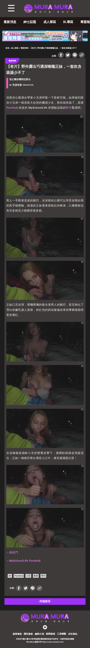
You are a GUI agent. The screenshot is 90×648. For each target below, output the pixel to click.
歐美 (36, 575)
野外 (69, 107)
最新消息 (10, 22)
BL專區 (68, 22)
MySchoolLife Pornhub (25, 560)
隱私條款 (28, 634)
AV (9, 575)
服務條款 (17, 634)
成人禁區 (49, 22)
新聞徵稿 (50, 634)
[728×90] (45, 40)
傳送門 (13, 552)
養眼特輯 (24, 48)
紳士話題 (29, 22)
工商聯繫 (61, 634)
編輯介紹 (39, 634)
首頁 (7, 48)
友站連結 (72, 634)
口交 (28, 575)
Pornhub (12, 107)
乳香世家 (17, 85)
